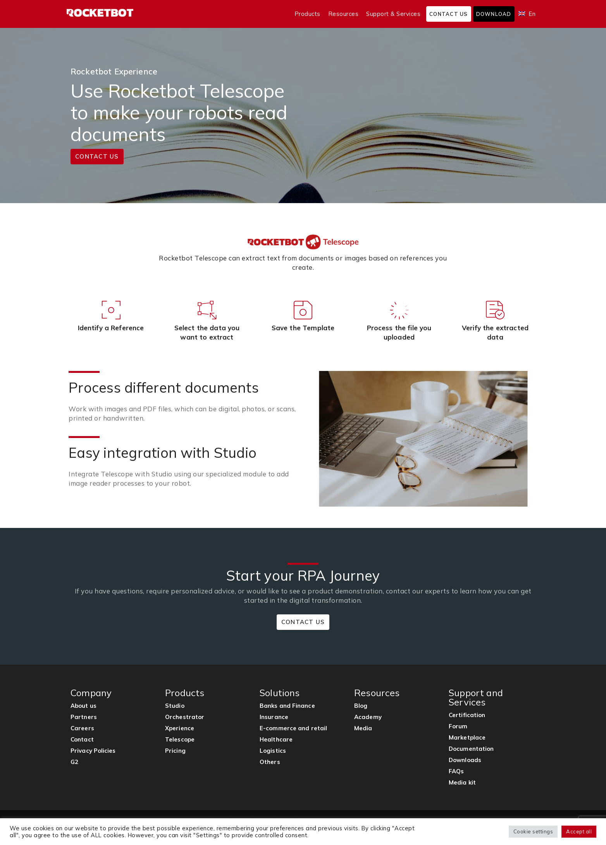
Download (493, 14)
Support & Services (393, 13)
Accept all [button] (579, 831)
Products (307, 13)
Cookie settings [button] (533, 831)
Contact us (448, 14)
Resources (343, 13)
